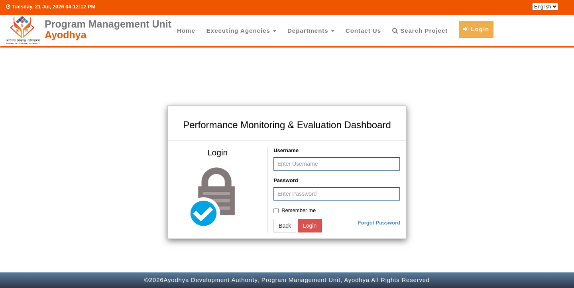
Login (476, 29)
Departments (310, 30)
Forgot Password (379, 223)
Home (186, 30)
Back (285, 225)
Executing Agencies (241, 30)
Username (286, 150)
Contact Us (363, 30)
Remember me (294, 210)
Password (285, 180)
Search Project (420, 30)
